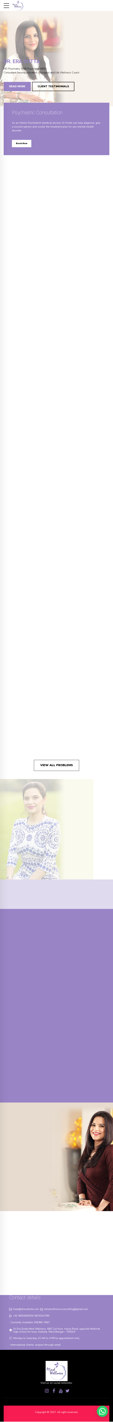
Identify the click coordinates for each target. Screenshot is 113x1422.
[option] (56, 53)
